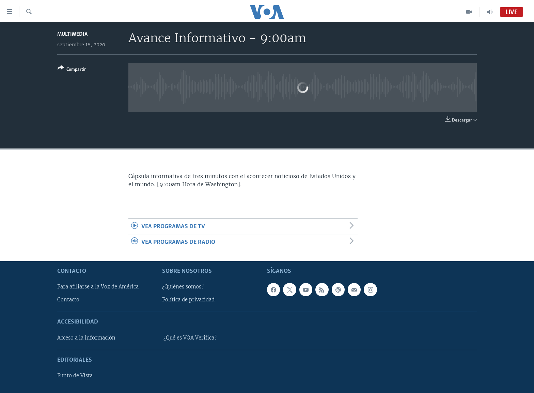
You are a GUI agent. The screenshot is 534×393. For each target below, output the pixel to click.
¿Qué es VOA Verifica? (190, 338)
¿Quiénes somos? (183, 287)
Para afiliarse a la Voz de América (98, 287)
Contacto (68, 300)
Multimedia (72, 34)
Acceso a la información (86, 338)
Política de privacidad (188, 300)
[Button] (72, 70)
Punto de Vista (75, 376)
